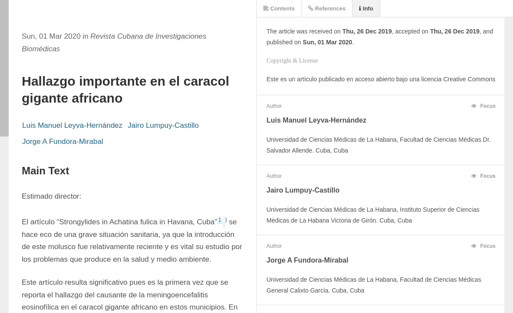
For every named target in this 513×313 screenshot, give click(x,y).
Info (366, 8)
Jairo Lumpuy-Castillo (163, 125)
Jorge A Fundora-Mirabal (62, 141)
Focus (483, 106)
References (326, 8)
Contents (279, 8)
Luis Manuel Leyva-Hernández (72, 125)
